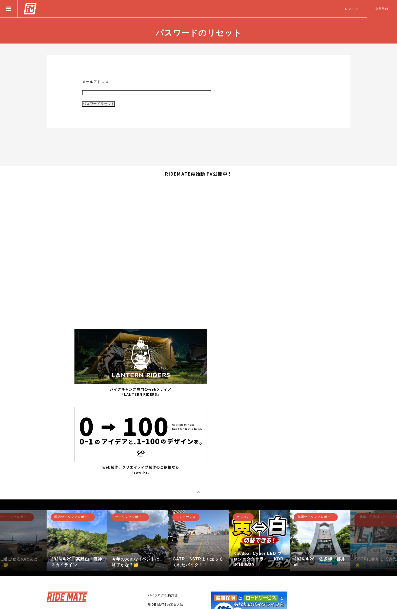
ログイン (351, 9)
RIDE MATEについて (164, 540)
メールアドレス (95, 82)
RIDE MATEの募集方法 (165, 521)
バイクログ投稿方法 (163, 512)
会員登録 (381, 9)
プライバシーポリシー (164, 558)
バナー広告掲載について (166, 549)
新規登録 (63, 556)
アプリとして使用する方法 (168, 530)
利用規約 (154, 568)
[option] (77, 457)
